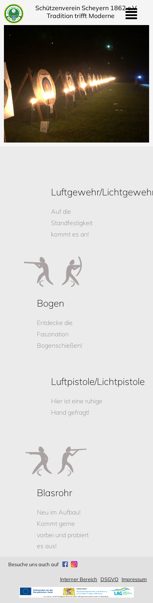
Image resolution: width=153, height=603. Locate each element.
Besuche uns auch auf (33, 564)
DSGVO (109, 579)
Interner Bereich (78, 579)
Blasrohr (54, 492)
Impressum (134, 579)
